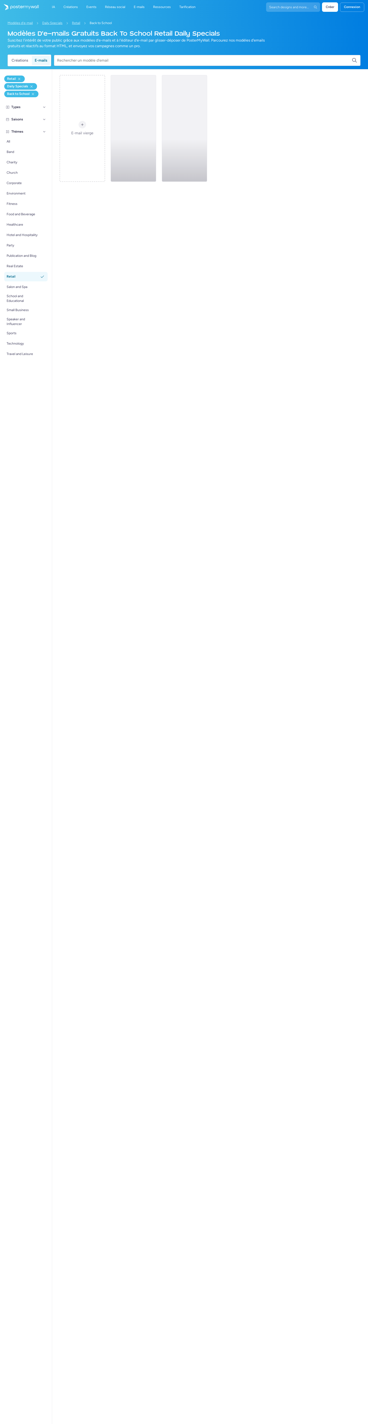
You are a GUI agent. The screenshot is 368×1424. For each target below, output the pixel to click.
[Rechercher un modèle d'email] (204, 60)
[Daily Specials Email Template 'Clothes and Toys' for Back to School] (133, 128)
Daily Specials (52, 23)
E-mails (41, 60)
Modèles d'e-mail (20, 23)
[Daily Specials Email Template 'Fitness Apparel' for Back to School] (184, 128)
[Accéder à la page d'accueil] (19, 7)
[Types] (44, 107)
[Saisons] (44, 119)
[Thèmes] (44, 132)
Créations (20, 60)
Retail (76, 23)
